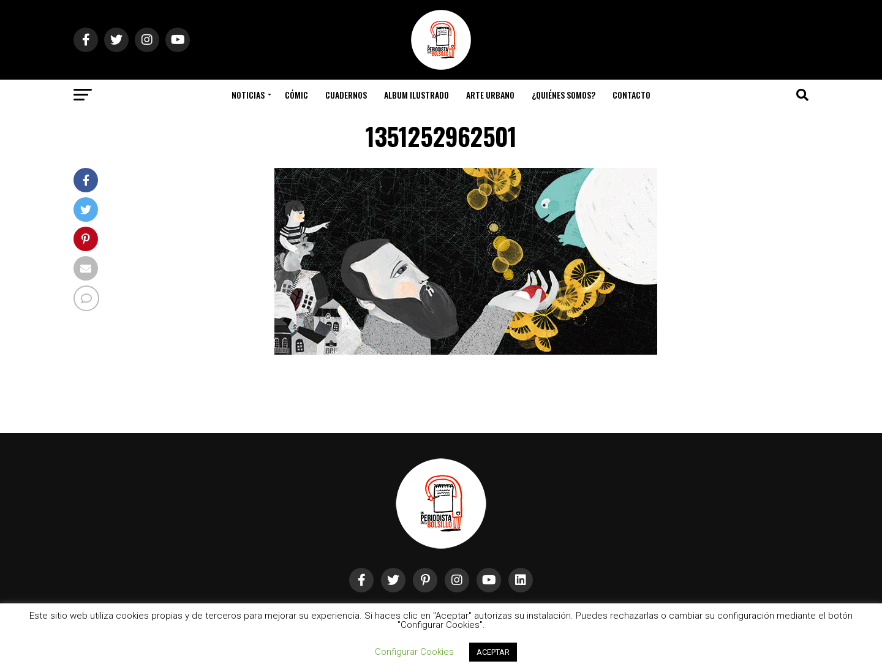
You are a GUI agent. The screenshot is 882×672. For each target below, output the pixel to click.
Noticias (248, 94)
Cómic (296, 94)
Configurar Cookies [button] (414, 651)
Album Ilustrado (416, 94)
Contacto (631, 94)
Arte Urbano (490, 94)
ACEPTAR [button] (493, 652)
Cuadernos (346, 94)
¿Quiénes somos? (563, 94)
